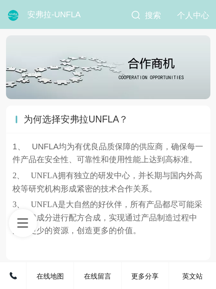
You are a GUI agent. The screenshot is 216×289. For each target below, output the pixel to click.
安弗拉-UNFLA (54, 14)
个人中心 (193, 15)
